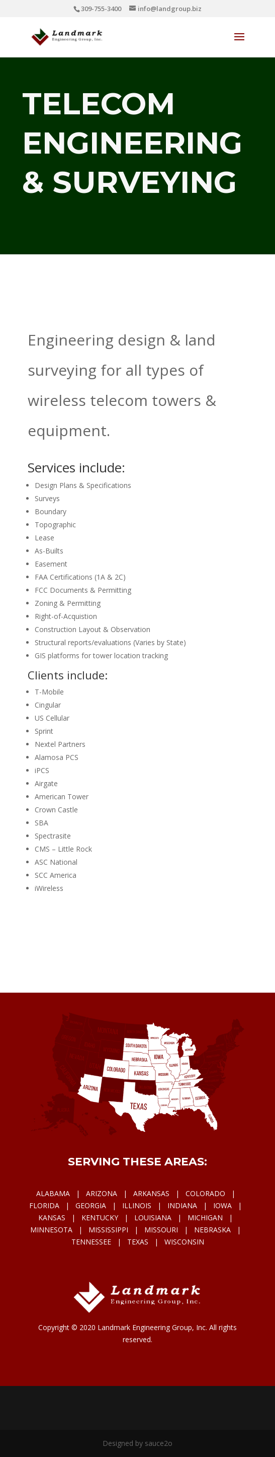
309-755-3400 (101, 8)
